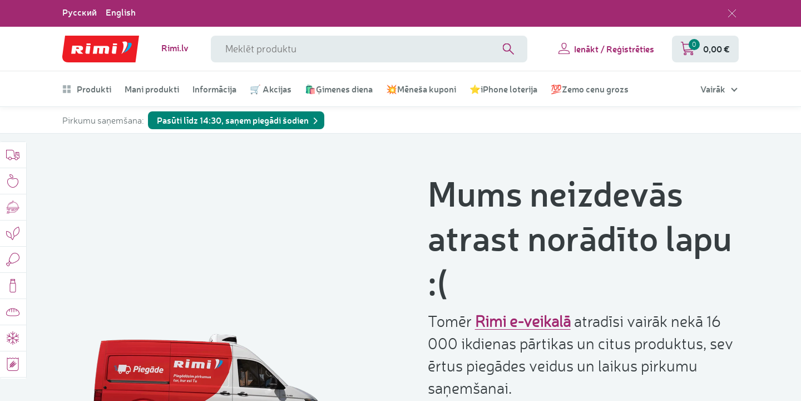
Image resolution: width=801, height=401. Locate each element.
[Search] (508, 49)
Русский (79, 12)
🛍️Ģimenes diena (339, 89)
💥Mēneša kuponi (421, 89)
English (121, 12)
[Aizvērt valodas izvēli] (732, 13)
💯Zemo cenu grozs (590, 89)
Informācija (214, 89)
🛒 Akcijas (270, 89)
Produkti (86, 89)
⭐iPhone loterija (503, 89)
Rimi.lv (175, 47)
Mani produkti (152, 89)
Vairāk (712, 89)
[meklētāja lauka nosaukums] (369, 49)
